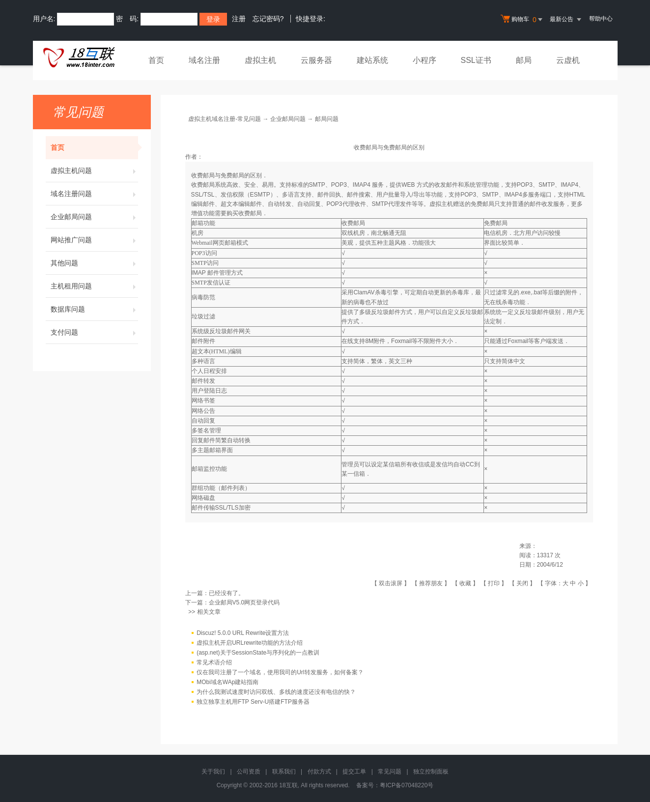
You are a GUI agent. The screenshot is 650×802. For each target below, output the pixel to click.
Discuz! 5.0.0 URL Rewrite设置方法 (243, 633)
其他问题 (94, 263)
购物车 (523, 20)
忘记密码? (268, 19)
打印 (494, 583)
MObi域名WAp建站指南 (227, 682)
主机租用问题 (94, 286)
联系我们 (284, 771)
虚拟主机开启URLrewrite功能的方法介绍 (250, 643)
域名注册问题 (94, 194)
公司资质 (248, 771)
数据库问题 (94, 309)
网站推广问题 (94, 240)
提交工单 (354, 771)
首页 (156, 60)
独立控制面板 (431, 771)
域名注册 (204, 60)
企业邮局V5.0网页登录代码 (244, 602)
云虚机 (568, 60)
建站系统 (372, 60)
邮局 (524, 60)
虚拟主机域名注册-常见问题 (224, 118)
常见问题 (389, 771)
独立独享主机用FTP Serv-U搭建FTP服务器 (253, 702)
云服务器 (316, 60)
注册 (239, 19)
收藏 (465, 583)
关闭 (522, 583)
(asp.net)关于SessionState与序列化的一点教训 (258, 653)
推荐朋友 (431, 583)
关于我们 (213, 771)
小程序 (424, 60)
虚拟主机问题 (94, 170)
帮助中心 (601, 18)
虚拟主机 (260, 60)
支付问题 (94, 332)
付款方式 (319, 771)
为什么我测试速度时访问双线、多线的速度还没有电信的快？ (276, 692)
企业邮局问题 (94, 217)
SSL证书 (476, 60)
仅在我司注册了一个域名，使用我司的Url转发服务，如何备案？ (280, 672)
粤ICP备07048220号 (406, 785)
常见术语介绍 (214, 662)
